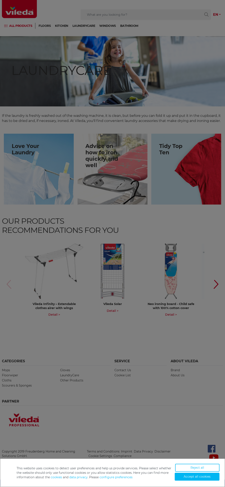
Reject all (197, 468)
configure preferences (116, 477)
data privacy (78, 477)
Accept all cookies (197, 476)
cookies (56, 477)
